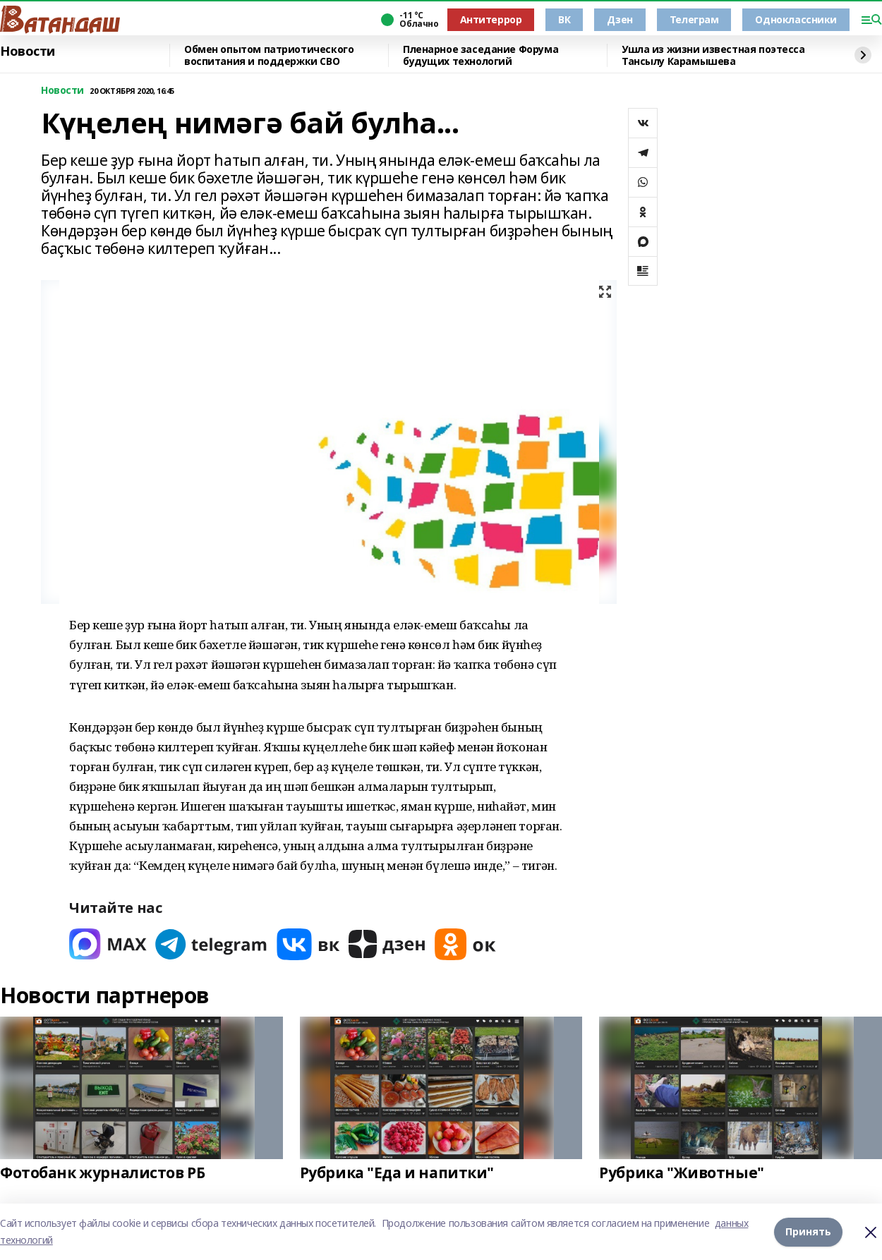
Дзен (619, 19)
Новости (27, 51)
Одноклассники (796, 19)
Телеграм (694, 19)
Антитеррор (491, 19)
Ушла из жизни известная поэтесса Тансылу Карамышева (713, 55)
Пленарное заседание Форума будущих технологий (480, 55)
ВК (564, 19)
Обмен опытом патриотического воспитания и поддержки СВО (269, 55)
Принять (808, 1231)
